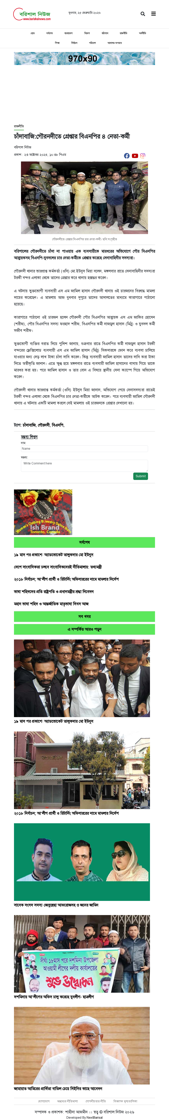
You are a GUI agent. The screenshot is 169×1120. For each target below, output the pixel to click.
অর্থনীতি (142, 33)
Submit (140, 476)
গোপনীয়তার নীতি (95, 1101)
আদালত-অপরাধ (115, 43)
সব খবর (84, 616)
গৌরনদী (44, 425)
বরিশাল (105, 33)
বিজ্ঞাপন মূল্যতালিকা (125, 1101)
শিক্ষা (57, 43)
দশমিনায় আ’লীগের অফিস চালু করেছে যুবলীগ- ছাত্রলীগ (54, 996)
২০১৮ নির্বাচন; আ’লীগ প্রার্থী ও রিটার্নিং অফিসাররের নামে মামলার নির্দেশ (66, 579)
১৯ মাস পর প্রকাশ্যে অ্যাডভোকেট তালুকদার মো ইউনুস (53, 554)
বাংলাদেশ (68, 33)
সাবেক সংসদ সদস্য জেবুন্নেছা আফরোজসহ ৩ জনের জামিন (56, 905)
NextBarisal (95, 1118)
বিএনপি (57, 425)
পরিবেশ (92, 43)
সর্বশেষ (49, 33)
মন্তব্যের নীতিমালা (67, 1101)
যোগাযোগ (44, 1101)
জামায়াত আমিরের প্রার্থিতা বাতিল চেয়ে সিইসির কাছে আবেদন (58, 1088)
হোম (33, 33)
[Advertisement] (84, 95)
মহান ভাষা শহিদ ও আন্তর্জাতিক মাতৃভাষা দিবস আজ (51, 603)
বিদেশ (87, 33)
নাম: (23, 443)
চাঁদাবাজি (29, 425)
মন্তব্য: (24, 457)
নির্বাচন (74, 43)
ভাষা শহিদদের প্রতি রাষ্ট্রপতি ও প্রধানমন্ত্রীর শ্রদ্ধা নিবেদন (54, 591)
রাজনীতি (123, 33)
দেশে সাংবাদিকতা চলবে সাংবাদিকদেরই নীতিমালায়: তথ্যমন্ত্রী (58, 567)
